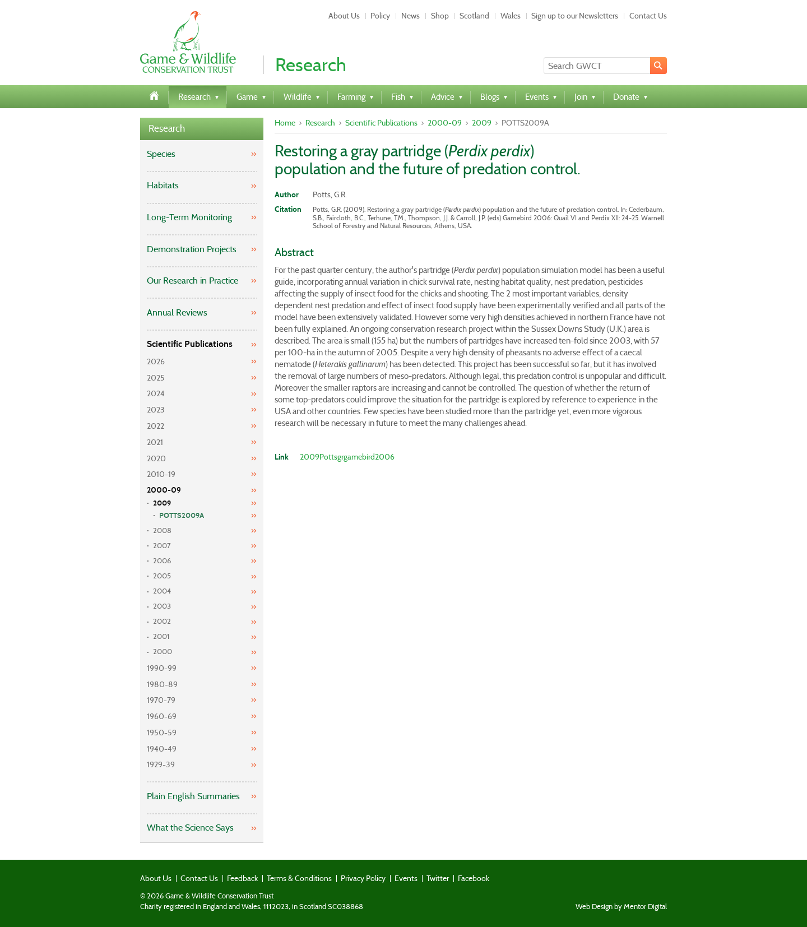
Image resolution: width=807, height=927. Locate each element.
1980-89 (162, 684)
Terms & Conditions (299, 878)
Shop (440, 16)
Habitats (163, 185)
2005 (162, 576)
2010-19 (161, 474)
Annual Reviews (177, 312)
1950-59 (162, 732)
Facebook (473, 878)
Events (406, 878)
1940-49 (162, 749)
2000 (162, 651)
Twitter (437, 878)
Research (167, 129)
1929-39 (161, 764)
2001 (161, 636)
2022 (155, 426)
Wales (510, 16)
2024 (156, 393)
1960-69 (162, 716)
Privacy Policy (363, 878)
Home (285, 123)
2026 (156, 361)
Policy (380, 16)
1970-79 (161, 700)
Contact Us (648, 16)
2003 (162, 606)
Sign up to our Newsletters (574, 16)
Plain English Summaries (193, 796)
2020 (156, 458)
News (410, 16)
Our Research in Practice (192, 280)
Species (161, 154)
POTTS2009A (181, 515)
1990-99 (162, 668)
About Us (344, 16)
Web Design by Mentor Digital (621, 906)
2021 (155, 442)
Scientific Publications (190, 344)
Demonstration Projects (191, 249)
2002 (162, 621)
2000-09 (164, 490)
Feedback (242, 878)
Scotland (474, 16)
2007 (162, 545)
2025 (156, 378)
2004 (162, 591)
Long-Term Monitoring (189, 217)
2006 (162, 561)
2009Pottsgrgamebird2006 (347, 457)
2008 (162, 530)
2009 (162, 503)
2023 (156, 410)
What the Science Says (190, 827)
